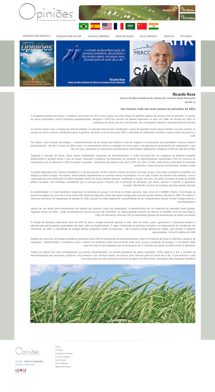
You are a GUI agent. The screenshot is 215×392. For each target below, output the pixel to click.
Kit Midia (59, 350)
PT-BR (84, 26)
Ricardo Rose (184, 94)
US (107, 26)
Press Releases (61, 363)
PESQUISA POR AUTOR (68, 36)
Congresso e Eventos (64, 353)
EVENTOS (169, 36)
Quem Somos (60, 360)
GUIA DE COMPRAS (98, 36)
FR (119, 26)
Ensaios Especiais (63, 357)
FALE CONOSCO (148, 36)
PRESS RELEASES (124, 36)
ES (95, 26)
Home (58, 347)
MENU (187, 8)
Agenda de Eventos (63, 367)
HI (153, 26)
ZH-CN (142, 26)
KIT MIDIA (186, 36)
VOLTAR (187, 16)
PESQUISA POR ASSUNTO (36, 36)
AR (130, 26)
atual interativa (20, 371)
